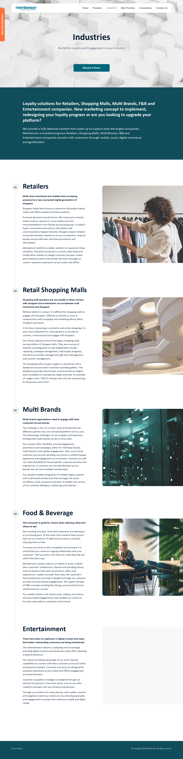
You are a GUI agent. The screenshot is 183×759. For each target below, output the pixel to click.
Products (97, 8)
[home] (26, 8)
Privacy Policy (16, 749)
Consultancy (145, 8)
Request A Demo (92, 68)
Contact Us (162, 8)
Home (85, 8)
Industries (112, 8)
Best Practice (128, 8)
